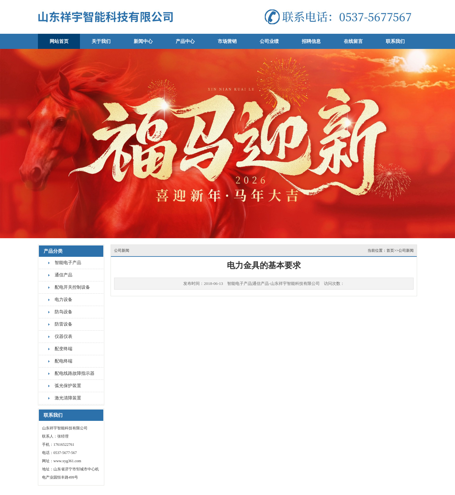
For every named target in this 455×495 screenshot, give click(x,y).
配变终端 (63, 348)
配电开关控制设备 (72, 287)
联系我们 (395, 41)
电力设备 (63, 299)
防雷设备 (63, 324)
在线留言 (353, 41)
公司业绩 (269, 41)
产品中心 (185, 41)
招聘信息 (311, 41)
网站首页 (59, 41)
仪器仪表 (63, 336)
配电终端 (63, 361)
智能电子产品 (68, 262)
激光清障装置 (68, 398)
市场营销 (227, 41)
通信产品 (63, 275)
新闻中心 (143, 41)
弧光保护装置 (68, 385)
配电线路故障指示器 (74, 373)
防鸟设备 (63, 311)
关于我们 (101, 41)
